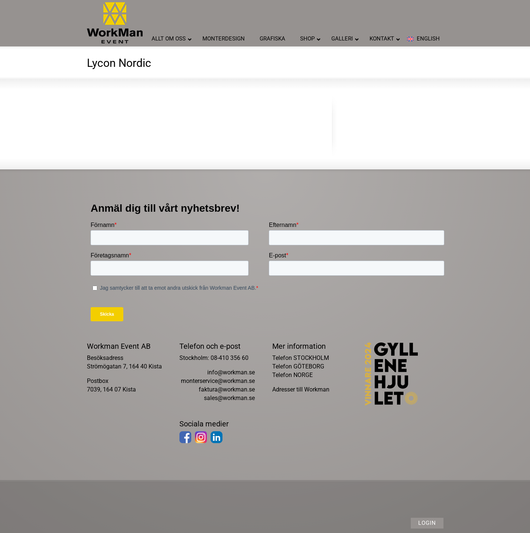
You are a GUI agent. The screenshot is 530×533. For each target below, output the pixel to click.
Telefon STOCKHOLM (300, 357)
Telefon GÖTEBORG (298, 366)
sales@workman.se (229, 398)
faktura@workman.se (227, 389)
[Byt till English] (423, 39)
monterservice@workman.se (218, 380)
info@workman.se (231, 372)
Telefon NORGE (292, 374)
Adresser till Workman (300, 389)
